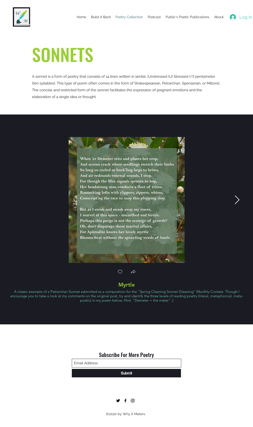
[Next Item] (237, 200)
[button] (133, 272)
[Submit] (126, 373)
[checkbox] (120, 272)
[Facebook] (125, 400)
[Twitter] (118, 400)
